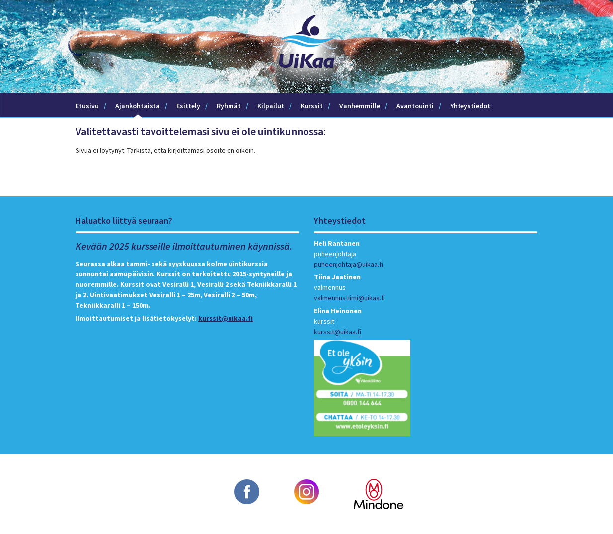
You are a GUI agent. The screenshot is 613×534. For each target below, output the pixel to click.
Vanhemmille (359, 105)
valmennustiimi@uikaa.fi (349, 297)
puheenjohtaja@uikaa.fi (348, 264)
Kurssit (312, 105)
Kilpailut (270, 105)
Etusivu (87, 105)
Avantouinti (415, 105)
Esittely (188, 105)
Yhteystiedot (470, 105)
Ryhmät (229, 105)
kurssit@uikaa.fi (225, 318)
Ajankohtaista (137, 105)
